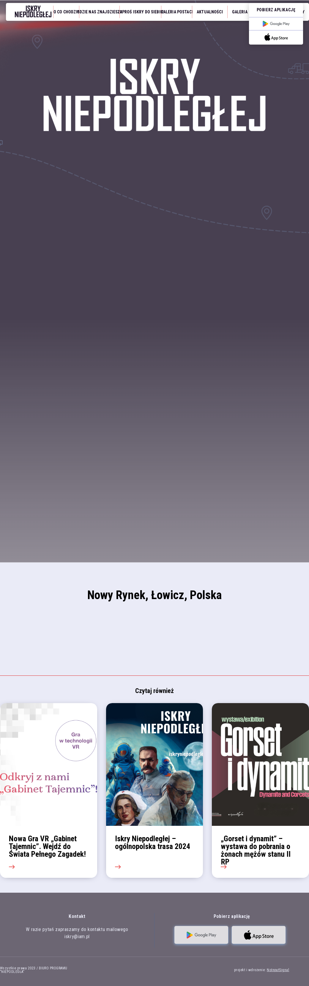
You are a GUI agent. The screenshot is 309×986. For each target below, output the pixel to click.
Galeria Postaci (177, 12)
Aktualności (210, 12)
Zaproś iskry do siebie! (140, 12)
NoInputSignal (278, 970)
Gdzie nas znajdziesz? (99, 12)
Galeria (239, 12)
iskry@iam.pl (77, 936)
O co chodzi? (66, 12)
